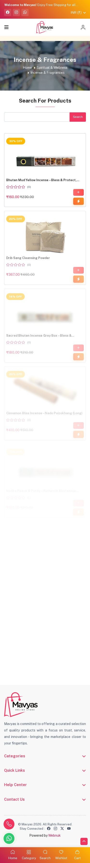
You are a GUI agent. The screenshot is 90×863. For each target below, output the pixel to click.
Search (77, 117)
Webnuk (54, 835)
